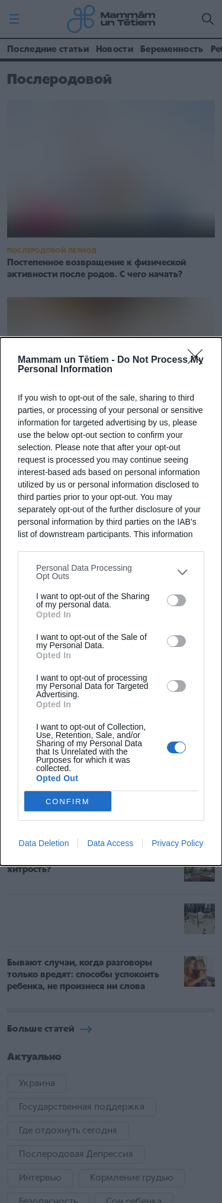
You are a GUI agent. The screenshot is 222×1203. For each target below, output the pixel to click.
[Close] (199, 360)
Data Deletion (44, 843)
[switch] (176, 600)
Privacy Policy (177, 843)
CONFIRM (68, 801)
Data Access (110, 843)
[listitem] (111, 572)
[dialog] (111, 601)
